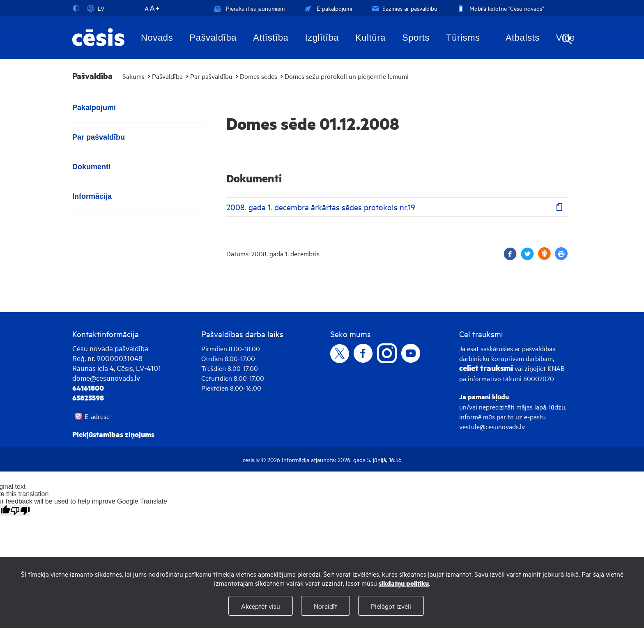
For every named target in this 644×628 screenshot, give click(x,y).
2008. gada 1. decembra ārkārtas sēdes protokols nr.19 (320, 207)
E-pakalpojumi (327, 8)
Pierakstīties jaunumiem (249, 8)
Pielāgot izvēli (391, 605)
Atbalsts (523, 37)
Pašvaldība (213, 37)
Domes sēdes (258, 76)
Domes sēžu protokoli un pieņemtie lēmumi (347, 76)
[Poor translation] (20, 510)
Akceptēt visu (260, 605)
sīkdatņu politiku (404, 583)
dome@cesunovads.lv (106, 377)
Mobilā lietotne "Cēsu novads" (499, 8)
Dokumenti (91, 167)
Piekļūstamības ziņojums (113, 434)
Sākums (133, 76)
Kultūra (370, 37)
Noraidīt (325, 605)
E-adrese (97, 416)
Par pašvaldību (211, 76)
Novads (157, 37)
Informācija (92, 196)
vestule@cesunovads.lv (492, 426)
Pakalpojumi (94, 108)
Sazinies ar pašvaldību (403, 8)
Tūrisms (463, 37)
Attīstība (270, 37)
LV (95, 8)
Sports (416, 37)
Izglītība (322, 37)
